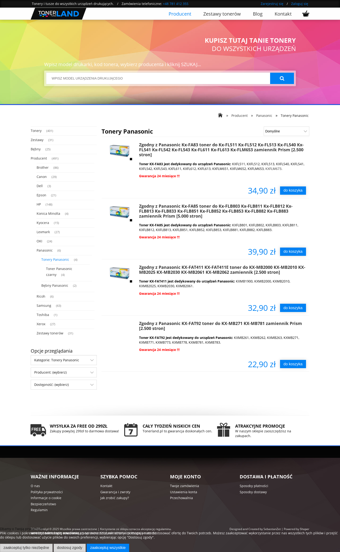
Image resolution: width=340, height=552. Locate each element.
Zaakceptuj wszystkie (108, 547)
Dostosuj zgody (69, 547)
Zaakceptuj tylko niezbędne (26, 547)
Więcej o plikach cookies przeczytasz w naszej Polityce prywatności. (53, 541)
